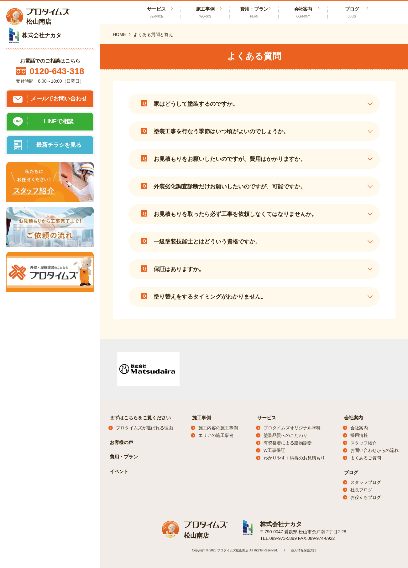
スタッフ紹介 (363, 442)
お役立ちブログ (365, 497)
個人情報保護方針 (303, 550)
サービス (266, 417)
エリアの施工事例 (215, 435)
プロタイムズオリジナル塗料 (292, 427)
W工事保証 (274, 450)
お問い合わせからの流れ (374, 450)
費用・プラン (254, 12)
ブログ (352, 12)
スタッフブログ (365, 482)
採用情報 (359, 435)
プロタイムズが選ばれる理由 (144, 427)
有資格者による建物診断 (288, 442)
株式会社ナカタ (280, 524)
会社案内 (303, 12)
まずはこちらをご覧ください (140, 417)
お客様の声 (121, 442)
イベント (119, 471)
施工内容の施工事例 (218, 427)
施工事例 (205, 12)
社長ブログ (361, 489)
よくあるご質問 (365, 457)
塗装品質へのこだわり (285, 435)
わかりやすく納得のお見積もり (294, 457)
